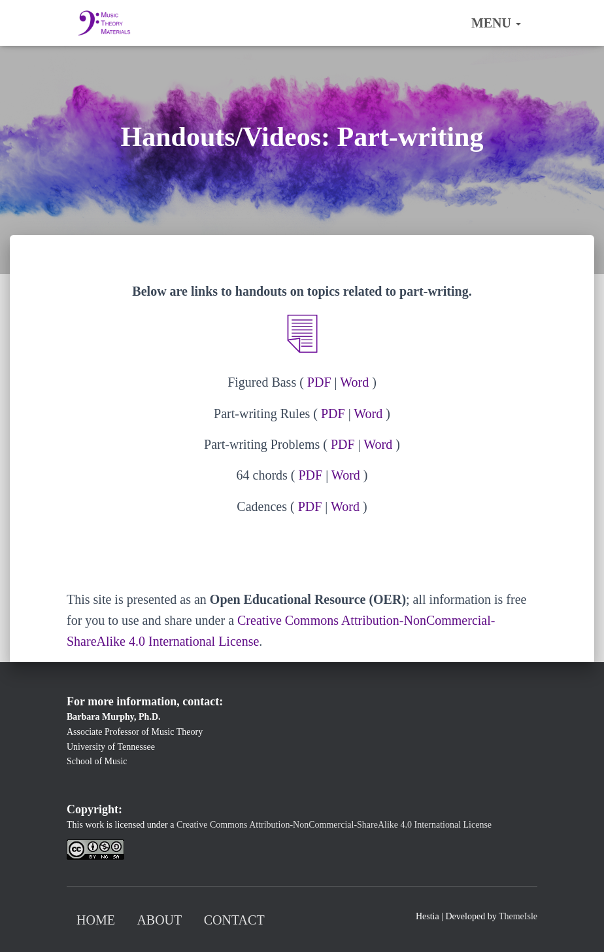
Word (354, 382)
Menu (496, 23)
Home (95, 920)
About (159, 920)
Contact (234, 920)
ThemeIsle (518, 916)
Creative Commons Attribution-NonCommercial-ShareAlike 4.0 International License (334, 825)
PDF (319, 382)
